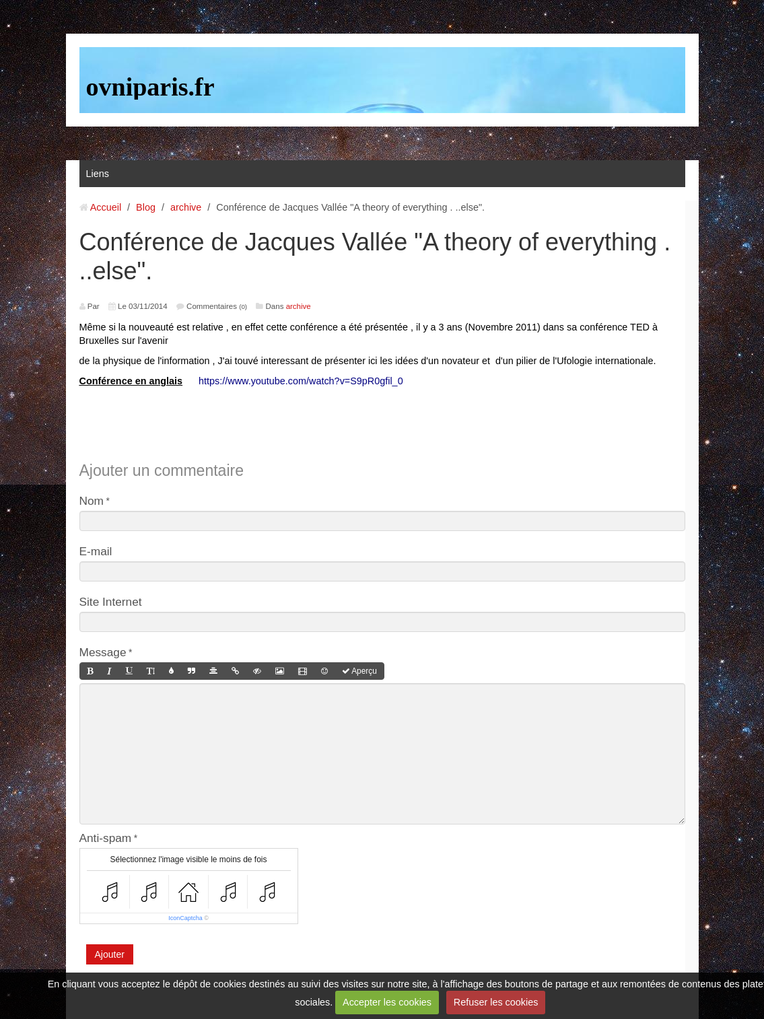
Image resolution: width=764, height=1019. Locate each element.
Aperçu (359, 671)
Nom (91, 500)
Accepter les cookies (387, 1002)
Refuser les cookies (496, 1002)
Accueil (105, 207)
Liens (97, 173)
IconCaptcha (185, 918)
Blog (145, 207)
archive (185, 207)
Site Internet (110, 601)
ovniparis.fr (150, 87)
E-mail (95, 551)
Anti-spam (105, 838)
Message (103, 652)
